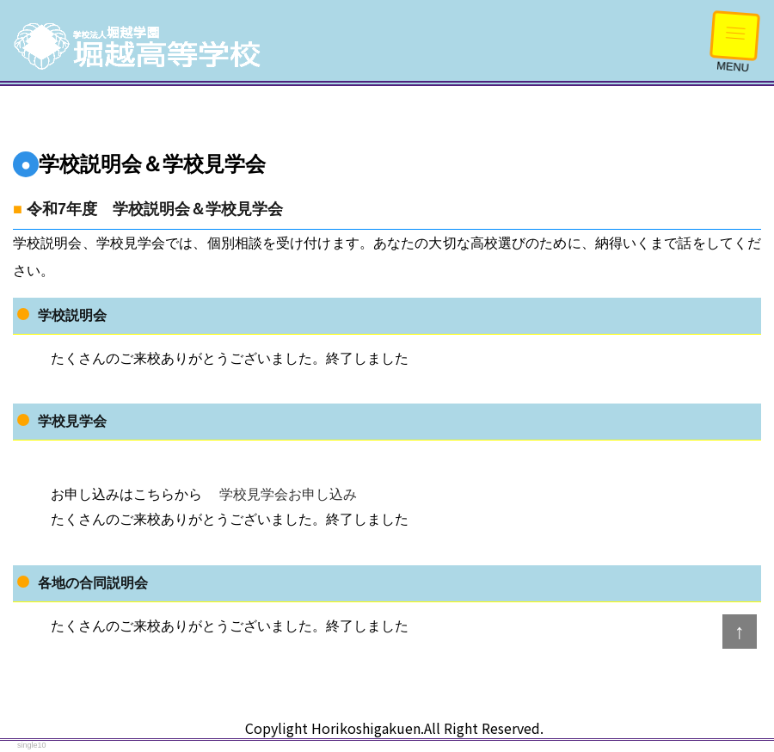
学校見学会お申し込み (286, 494)
